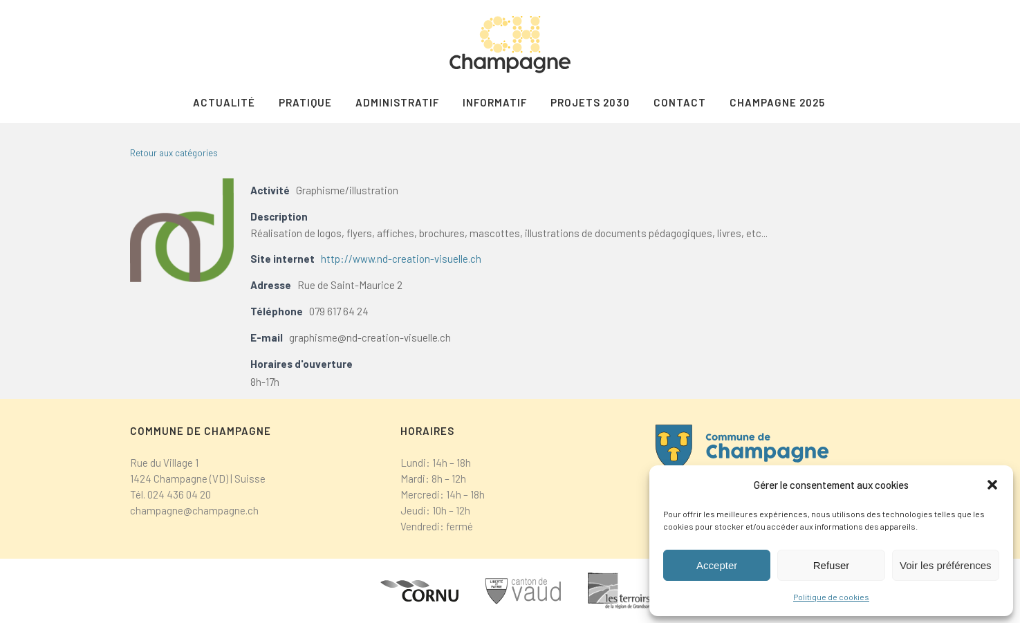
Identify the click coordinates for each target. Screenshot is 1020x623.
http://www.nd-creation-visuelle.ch (401, 258)
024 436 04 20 (179, 494)
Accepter (716, 565)
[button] (992, 485)
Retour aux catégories (174, 152)
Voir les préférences (946, 565)
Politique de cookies (831, 597)
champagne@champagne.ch (194, 510)
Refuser (831, 565)
